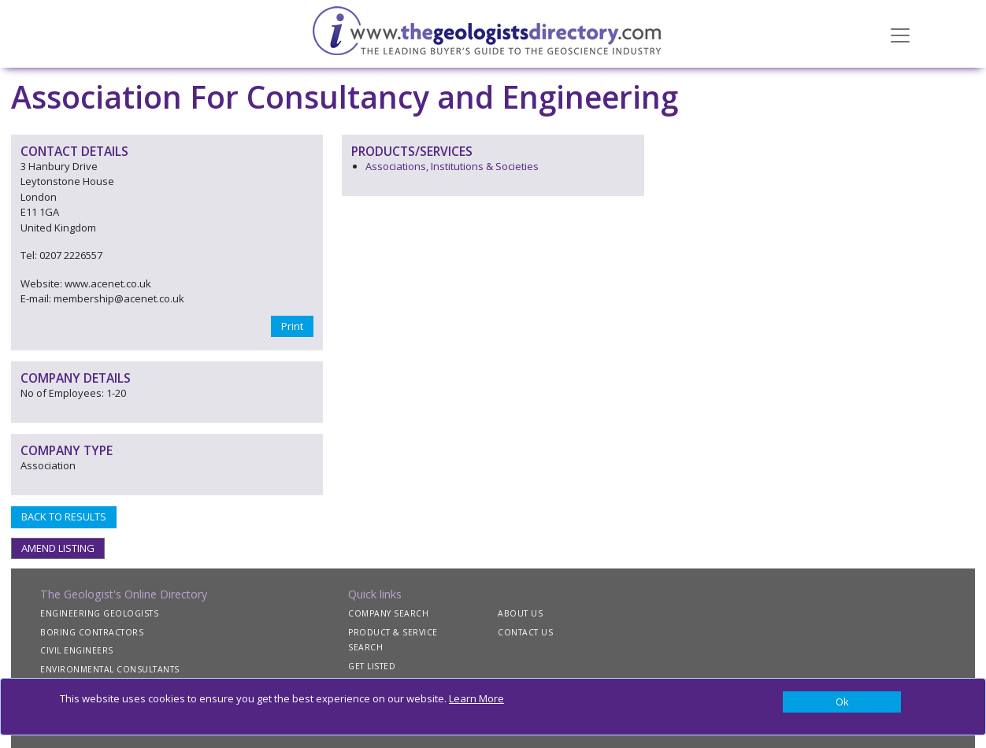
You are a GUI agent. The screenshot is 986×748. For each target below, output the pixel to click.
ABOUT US (520, 613)
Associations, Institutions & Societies (452, 166)
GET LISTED (371, 666)
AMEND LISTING (58, 548)
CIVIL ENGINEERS (76, 650)
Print (292, 326)
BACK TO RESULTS (63, 516)
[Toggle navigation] (900, 33)
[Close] (842, 702)
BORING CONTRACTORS (91, 632)
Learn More (476, 698)
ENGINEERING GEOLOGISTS (99, 613)
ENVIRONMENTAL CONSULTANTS (110, 669)
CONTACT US (525, 632)
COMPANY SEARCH (388, 613)
